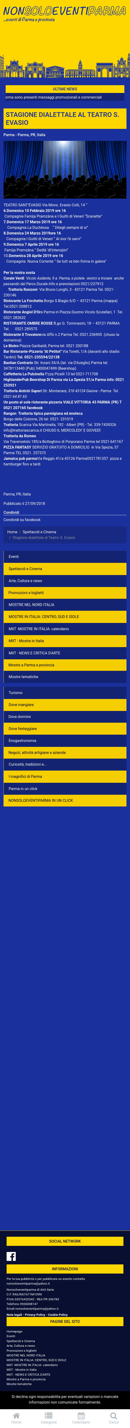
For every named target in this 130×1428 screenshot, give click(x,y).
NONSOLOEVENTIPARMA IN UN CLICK (40, 800)
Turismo (15, 693)
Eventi (14, 556)
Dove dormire (19, 716)
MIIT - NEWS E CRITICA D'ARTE (34, 653)
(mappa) (110, 301)
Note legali (14, 1315)
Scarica (25, 424)
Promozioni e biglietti (26, 593)
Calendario (81, 1418)
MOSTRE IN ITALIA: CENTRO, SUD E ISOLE (44, 616)
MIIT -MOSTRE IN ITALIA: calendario (39, 629)
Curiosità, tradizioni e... (28, 764)
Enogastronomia (22, 740)
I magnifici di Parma (25, 776)
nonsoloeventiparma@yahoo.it (28, 1283)
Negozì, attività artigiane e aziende (37, 752)
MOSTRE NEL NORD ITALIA (31, 605)
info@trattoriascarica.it (23, 430)
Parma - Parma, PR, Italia (24, 135)
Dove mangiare (21, 704)
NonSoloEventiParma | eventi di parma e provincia (65, 13)
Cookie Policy (57, 1315)
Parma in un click (23, 789)
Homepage (14, 1331)
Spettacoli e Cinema (25, 569)
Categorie (48, 1418)
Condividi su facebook (22, 520)
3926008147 (29, 1304)
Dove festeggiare (23, 728)
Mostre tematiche (23, 677)
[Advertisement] (65, 40)
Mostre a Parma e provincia (31, 665)
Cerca (114, 1418)
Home (16, 1418)
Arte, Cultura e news (25, 581)
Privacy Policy (35, 1315)
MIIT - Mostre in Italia (26, 641)
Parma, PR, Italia (17, 494)
